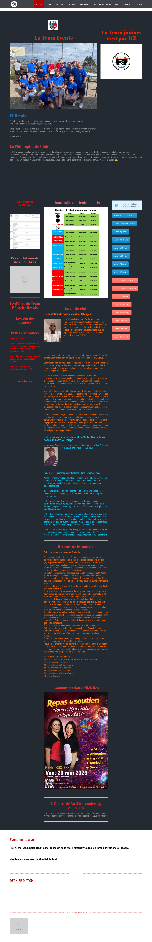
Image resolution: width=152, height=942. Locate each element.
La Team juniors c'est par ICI (121, 35)
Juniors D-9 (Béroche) (121, 313)
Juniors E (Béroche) (121, 321)
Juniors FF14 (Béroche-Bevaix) (124, 224)
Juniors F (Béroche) (120, 329)
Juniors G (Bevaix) (120, 272)
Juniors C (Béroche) (121, 296)
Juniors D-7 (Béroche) (121, 305)
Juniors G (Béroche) (121, 337)
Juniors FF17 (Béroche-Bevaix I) (124, 280)
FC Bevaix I (117, 216)
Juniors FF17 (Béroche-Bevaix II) (125, 288)
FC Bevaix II (130, 216)
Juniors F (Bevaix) (120, 264)
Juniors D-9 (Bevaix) (121, 240)
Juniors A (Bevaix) (120, 232)
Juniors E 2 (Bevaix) (120, 256)
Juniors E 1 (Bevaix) (120, 248)
